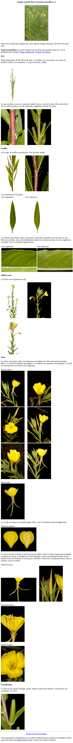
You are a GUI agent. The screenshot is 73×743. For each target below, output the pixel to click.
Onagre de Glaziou (43, 52)
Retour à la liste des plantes (36, 734)
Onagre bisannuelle (27, 52)
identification (22, 740)
